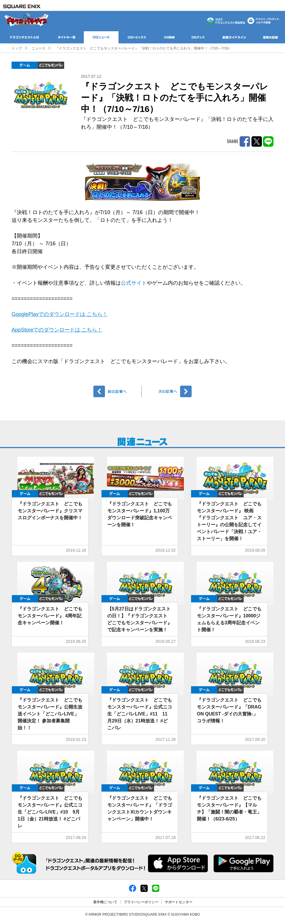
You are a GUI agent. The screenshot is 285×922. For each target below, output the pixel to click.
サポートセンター (179, 902)
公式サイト (134, 283)
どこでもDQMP (51, 65)
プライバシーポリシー (141, 902)
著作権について (105, 902)
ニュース (38, 48)
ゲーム (25, 65)
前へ (117, 391)
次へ (167, 391)
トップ (17, 48)
